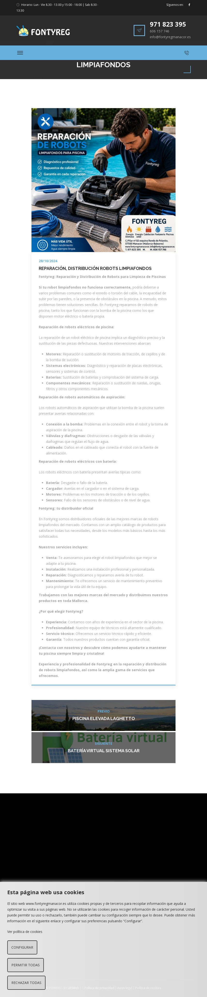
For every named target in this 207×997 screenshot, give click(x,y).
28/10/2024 (48, 261)
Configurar (22, 947)
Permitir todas (25, 965)
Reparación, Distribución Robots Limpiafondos (95, 268)
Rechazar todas (26, 982)
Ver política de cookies (24, 931)
